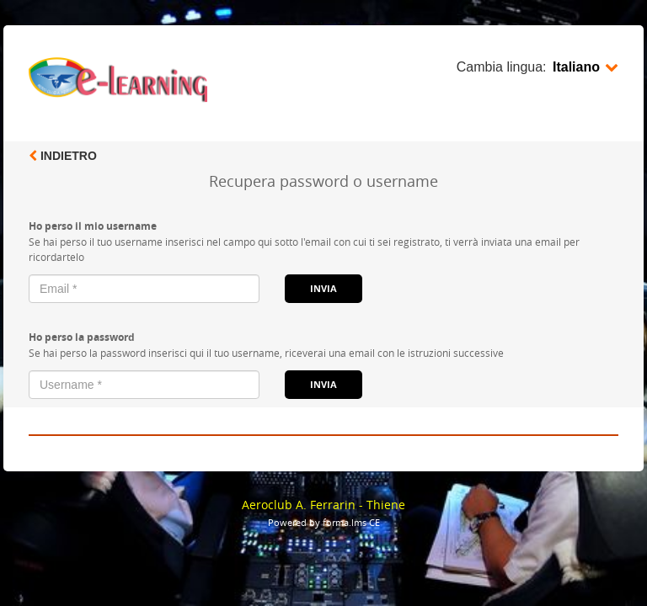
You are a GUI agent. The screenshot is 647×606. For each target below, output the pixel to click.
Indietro (63, 155)
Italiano (585, 67)
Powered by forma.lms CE (324, 522)
